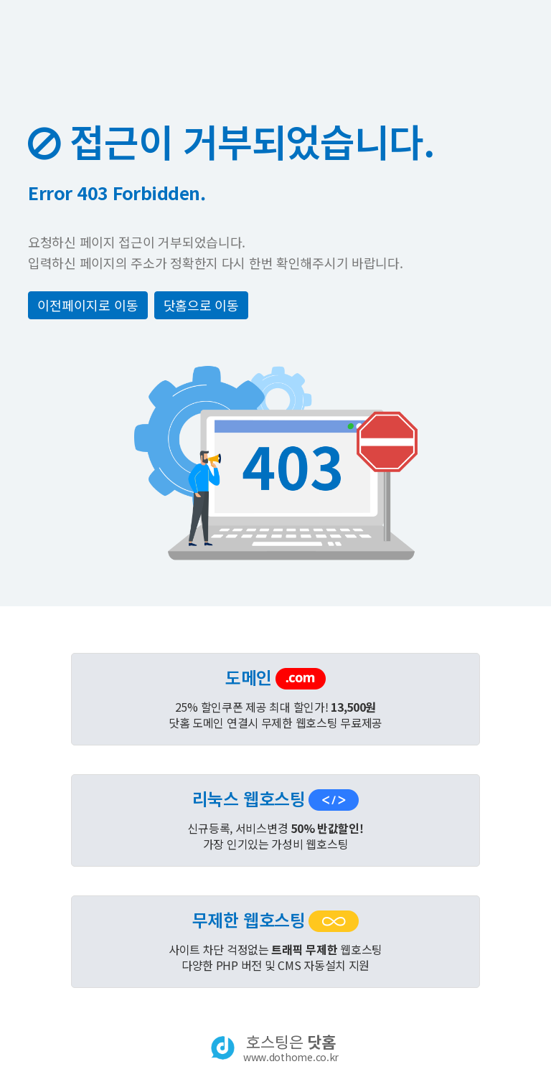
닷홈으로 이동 (201, 305)
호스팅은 (291, 1047)
